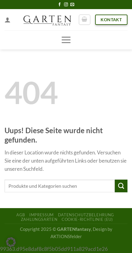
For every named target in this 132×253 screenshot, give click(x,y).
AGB (20, 214)
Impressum (41, 214)
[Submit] (121, 186)
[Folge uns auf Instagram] (66, 4)
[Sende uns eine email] (72, 4)
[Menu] (66, 39)
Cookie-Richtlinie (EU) (87, 219)
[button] (11, 242)
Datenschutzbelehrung (86, 214)
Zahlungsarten (39, 219)
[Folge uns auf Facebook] (60, 4)
